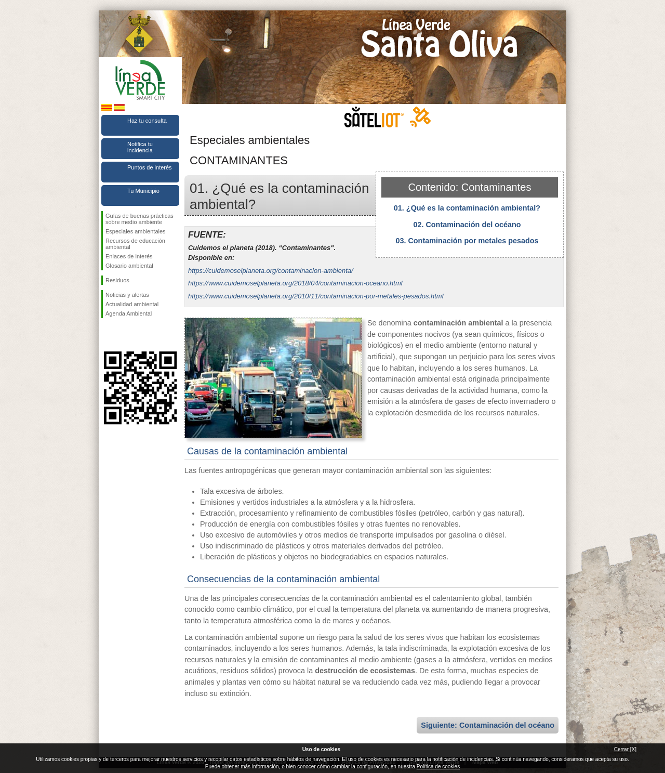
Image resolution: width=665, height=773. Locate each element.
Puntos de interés (149, 167)
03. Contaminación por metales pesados (466, 241)
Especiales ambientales (135, 231)
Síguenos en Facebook (107, 335)
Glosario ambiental (129, 266)
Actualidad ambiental (131, 304)
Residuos (117, 280)
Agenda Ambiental (128, 313)
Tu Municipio (143, 191)
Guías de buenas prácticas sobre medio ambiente (139, 219)
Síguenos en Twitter (124, 335)
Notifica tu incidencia (140, 147)
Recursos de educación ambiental (135, 244)
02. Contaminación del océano (467, 224)
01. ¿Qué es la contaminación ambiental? (467, 208)
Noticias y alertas (127, 295)
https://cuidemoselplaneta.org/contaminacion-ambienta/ (270, 270)
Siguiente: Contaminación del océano (487, 725)
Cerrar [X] (625, 749)
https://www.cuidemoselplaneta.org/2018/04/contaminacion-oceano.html (295, 283)
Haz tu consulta (147, 120)
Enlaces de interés (129, 256)
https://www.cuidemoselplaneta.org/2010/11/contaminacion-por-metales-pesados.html (316, 296)
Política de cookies (438, 766)
